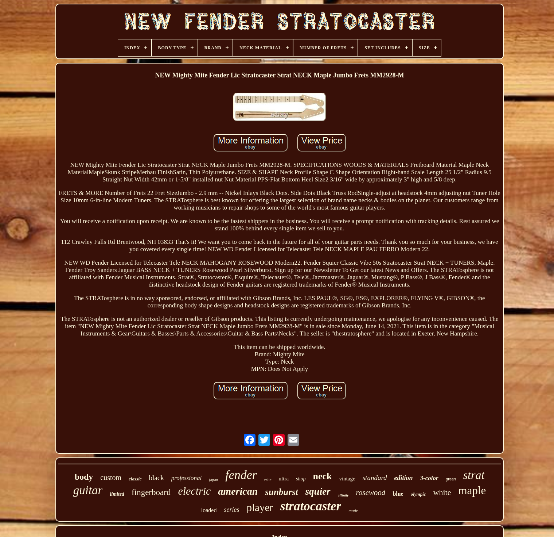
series (231, 509)
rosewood (370, 492)
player (259, 507)
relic (268, 479)
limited (117, 494)
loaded (209, 510)
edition (403, 478)
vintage (347, 479)
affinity (343, 495)
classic (135, 479)
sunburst (281, 492)
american (238, 491)
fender (241, 475)
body (84, 477)
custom (110, 477)
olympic (418, 494)
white (442, 492)
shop (300, 479)
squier (318, 491)
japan (213, 479)
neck (322, 476)
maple (472, 490)
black (156, 478)
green (451, 479)
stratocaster (310, 506)
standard (375, 478)
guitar (88, 490)
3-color (429, 478)
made (353, 510)
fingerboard (151, 492)
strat (474, 475)
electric (194, 491)
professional (186, 478)
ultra (284, 479)
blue (398, 494)
